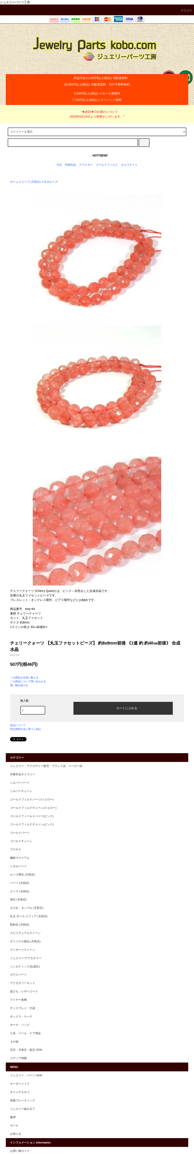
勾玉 (59, 164)
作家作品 (70, 164)
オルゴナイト (129, 164)
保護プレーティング (22, 1100)
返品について (17, 725)
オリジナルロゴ (20, 1092)
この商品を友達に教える (24, 677)
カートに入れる (123, 707)
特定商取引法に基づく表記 (25, 729)
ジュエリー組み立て (22, 1108)
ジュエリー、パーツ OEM (26, 1075)
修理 (13, 1117)
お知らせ (15, 1133)
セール (14, 1125)
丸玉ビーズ (51, 181)
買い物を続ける (19, 685)
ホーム (14, 181)
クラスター (86, 164)
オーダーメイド (20, 1083)
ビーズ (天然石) (31, 181)
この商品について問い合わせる (28, 681)
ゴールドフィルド (107, 164)
